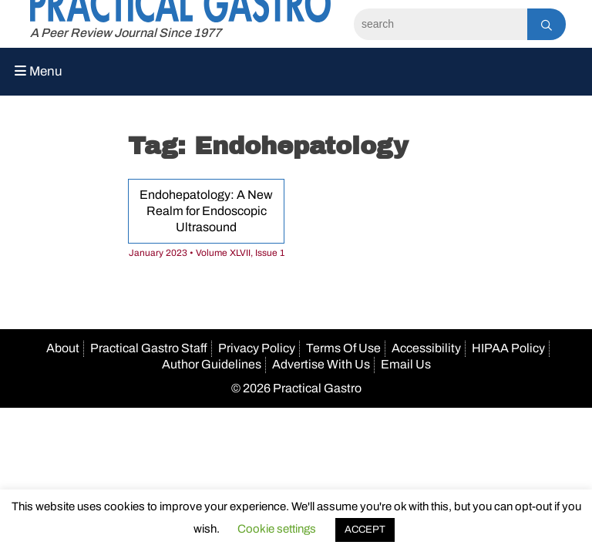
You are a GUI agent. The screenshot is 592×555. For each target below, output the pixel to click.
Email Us (406, 364)
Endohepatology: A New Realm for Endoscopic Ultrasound (206, 211)
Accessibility (426, 348)
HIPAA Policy (508, 348)
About (62, 348)
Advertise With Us (321, 364)
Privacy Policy (256, 348)
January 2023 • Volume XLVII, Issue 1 (206, 252)
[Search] (440, 24)
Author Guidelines (211, 364)
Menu (38, 71)
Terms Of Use (343, 348)
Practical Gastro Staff (148, 348)
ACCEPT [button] (365, 529)
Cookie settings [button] (276, 529)
